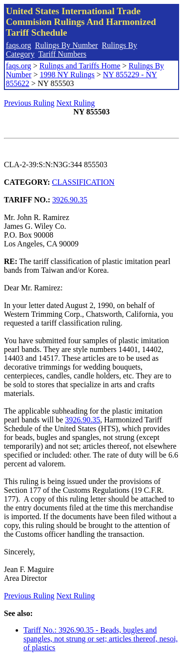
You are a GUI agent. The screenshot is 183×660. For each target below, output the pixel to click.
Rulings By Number (66, 45)
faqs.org (18, 45)
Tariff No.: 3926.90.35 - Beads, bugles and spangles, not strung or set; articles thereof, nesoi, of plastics (100, 639)
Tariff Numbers (62, 54)
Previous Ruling (29, 103)
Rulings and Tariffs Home (80, 66)
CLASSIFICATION (83, 182)
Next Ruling (76, 103)
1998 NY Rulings (67, 74)
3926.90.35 (69, 200)
